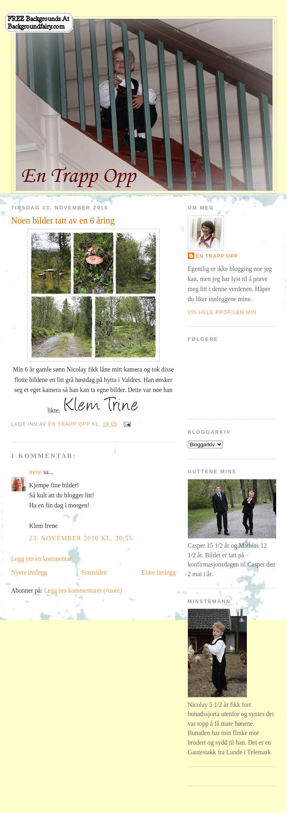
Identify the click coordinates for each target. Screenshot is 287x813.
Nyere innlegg (29, 572)
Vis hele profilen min (222, 312)
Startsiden (94, 572)
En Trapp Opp (217, 256)
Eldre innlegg (158, 572)
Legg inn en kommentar (41, 558)
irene (35, 471)
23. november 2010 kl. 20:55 (81, 538)
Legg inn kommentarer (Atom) (83, 590)
